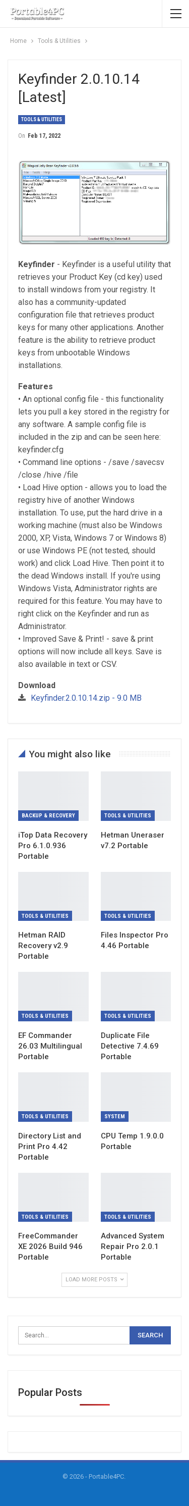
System (114, 1116)
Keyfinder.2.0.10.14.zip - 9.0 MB (86, 698)
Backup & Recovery (48, 815)
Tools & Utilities (41, 119)
